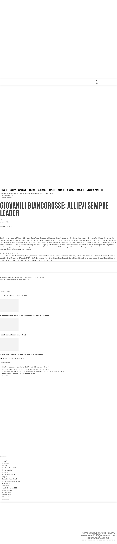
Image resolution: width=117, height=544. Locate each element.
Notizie (5, 465)
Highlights (6, 483)
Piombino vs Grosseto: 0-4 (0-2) (18, 279)
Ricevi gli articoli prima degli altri (12, 358)
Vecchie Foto (8, 492)
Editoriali (5, 463)
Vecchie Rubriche (9, 467)
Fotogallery (6, 494)
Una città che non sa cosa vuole (13, 375)
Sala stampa (6, 485)
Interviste (5, 498)
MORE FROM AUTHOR (20, 295)
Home (2, 193)
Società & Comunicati (9, 478)
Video (4, 461)
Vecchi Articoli (20, 193)
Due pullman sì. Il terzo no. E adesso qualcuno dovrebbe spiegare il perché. (27, 369)
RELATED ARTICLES (6, 295)
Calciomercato (7, 490)
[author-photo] (4, 289)
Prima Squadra (7, 469)
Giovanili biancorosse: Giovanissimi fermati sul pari (28, 277)
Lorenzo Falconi (5, 222)
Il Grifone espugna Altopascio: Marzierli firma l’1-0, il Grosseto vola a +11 (26, 366)
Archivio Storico (9, 193)
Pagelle (5, 476)
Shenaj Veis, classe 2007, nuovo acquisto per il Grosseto (22, 354)
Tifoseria (6, 496)
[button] (113, 81)
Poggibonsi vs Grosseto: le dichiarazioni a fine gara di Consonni (25, 315)
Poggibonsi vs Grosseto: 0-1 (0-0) (13, 334)
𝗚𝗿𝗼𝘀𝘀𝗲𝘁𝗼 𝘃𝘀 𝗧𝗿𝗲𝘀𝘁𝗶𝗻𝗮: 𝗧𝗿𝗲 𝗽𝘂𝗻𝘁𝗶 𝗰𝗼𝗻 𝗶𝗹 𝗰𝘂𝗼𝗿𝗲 (19, 373)
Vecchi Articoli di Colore (11, 481)
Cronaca (5, 472)
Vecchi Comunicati (9, 487)
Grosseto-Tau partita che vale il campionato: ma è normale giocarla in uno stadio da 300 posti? (34, 371)
